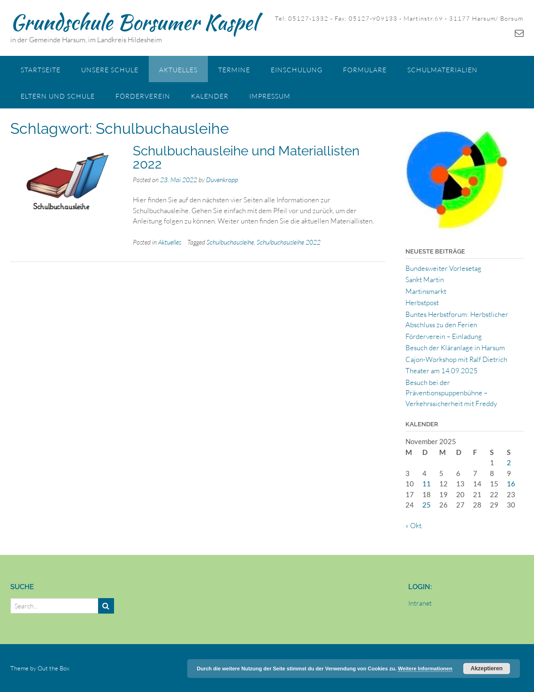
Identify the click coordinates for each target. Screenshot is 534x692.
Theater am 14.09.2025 (441, 370)
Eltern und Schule (58, 96)
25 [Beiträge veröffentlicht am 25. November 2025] (426, 504)
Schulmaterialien (442, 70)
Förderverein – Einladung (443, 336)
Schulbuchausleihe (230, 242)
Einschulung (296, 70)
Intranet (420, 603)
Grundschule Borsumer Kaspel (133, 22)
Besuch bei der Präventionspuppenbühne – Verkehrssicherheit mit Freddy (451, 393)
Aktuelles (178, 70)
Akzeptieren (487, 668)
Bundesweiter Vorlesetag (443, 268)
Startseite (41, 70)
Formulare (365, 70)
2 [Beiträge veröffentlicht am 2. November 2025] (509, 462)
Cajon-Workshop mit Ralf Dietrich (456, 359)
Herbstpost (422, 302)
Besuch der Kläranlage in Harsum (455, 347)
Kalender (210, 96)
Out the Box (53, 668)
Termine (234, 70)
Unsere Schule (109, 70)
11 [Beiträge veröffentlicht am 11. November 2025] (426, 483)
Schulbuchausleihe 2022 (288, 242)
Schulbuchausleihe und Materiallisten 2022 (246, 157)
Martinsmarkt (425, 291)
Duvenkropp (222, 180)
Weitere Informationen (425, 668)
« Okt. (414, 525)
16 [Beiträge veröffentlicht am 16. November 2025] (511, 483)
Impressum (269, 96)
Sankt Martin (424, 279)
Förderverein (142, 96)
